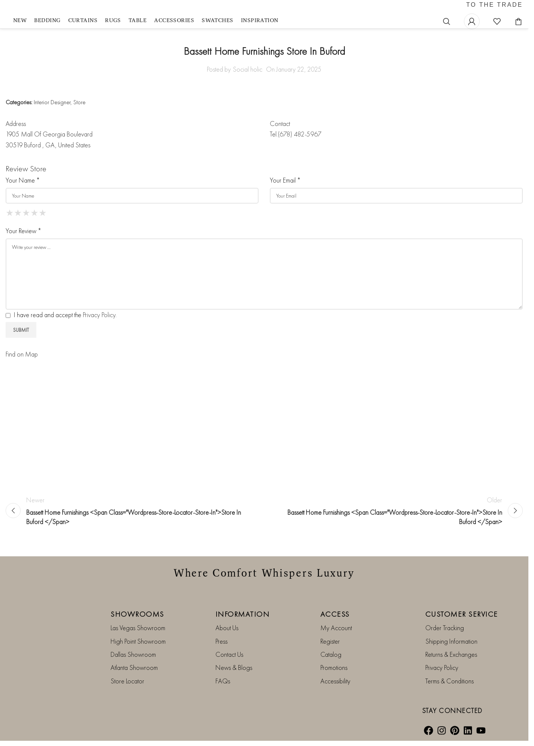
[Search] (446, 23)
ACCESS (335, 619)
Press (221, 646)
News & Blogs (233, 672)
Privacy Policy (99, 320)
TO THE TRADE (494, 8)
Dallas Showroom (133, 659)
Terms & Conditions (449, 686)
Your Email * (285, 185)
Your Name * (23, 185)
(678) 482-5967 (300, 139)
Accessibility (335, 686)
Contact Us (229, 659)
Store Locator (127, 686)
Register (330, 646)
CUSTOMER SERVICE (461, 619)
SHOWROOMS (137, 619)
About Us (226, 633)
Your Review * (23, 236)
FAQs (222, 686)
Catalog (330, 659)
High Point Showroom (138, 646)
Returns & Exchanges (451, 659)
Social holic (247, 74)
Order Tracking (444, 633)
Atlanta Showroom (134, 672)
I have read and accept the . (61, 320)
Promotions (333, 672)
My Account (336, 633)
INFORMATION (242, 619)
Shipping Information (451, 646)
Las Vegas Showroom (138, 633)
